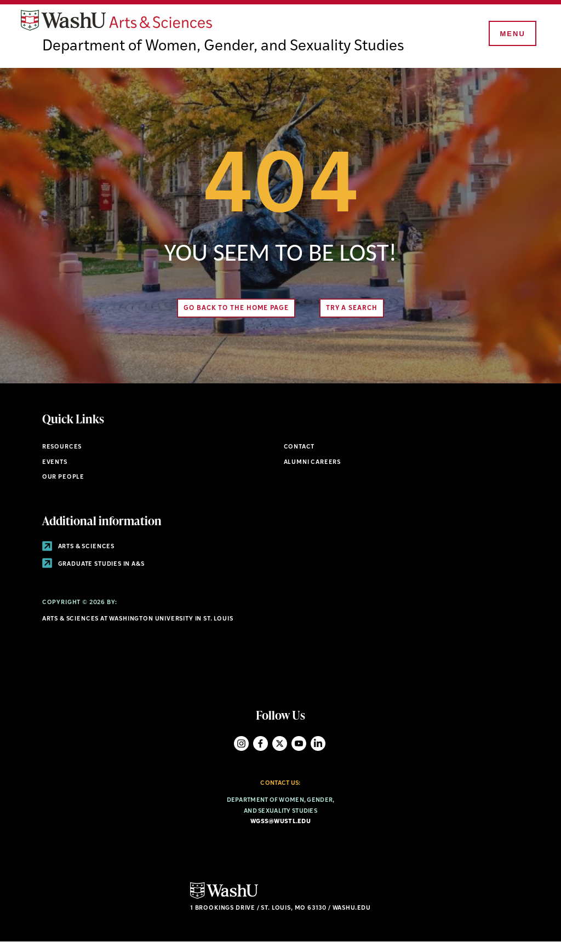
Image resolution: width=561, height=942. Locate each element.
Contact (299, 447)
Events (54, 462)
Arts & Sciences (78, 547)
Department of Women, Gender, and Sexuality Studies (223, 46)
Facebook (260, 743)
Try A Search (351, 308)
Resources (62, 447)
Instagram (241, 743)
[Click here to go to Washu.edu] (224, 897)
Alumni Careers (312, 462)
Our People (63, 477)
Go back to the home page (236, 308)
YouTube (299, 743)
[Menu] (511, 34)
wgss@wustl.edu (280, 822)
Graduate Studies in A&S (93, 564)
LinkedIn (318, 743)
